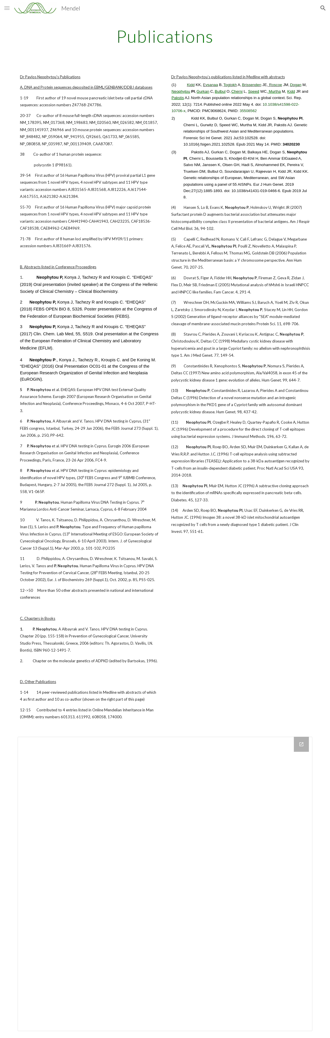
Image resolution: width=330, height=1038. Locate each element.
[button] (7, 8)
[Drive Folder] (165, 884)
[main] (165, 36)
